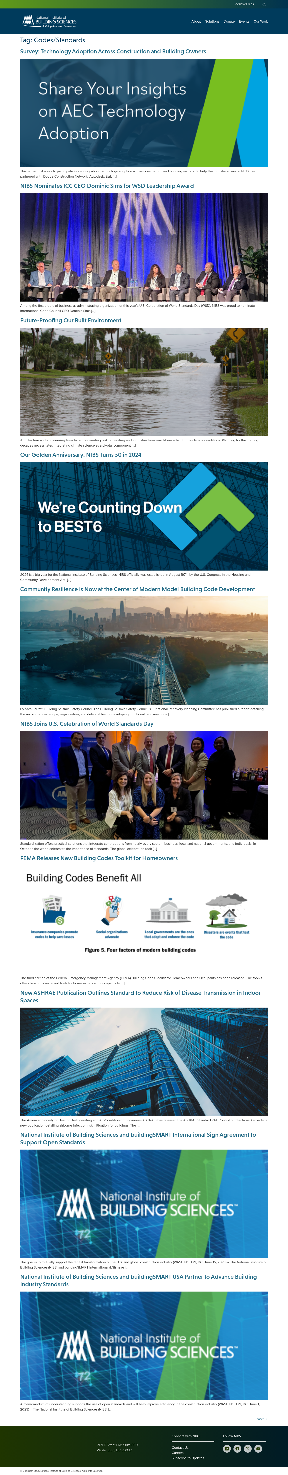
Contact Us (180, 1447)
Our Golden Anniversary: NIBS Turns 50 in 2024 (81, 454)
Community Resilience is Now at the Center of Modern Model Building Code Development (137, 589)
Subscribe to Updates (188, 1457)
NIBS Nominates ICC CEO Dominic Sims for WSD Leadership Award (107, 185)
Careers (177, 1452)
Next (262, 1418)
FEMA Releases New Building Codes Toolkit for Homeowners (99, 858)
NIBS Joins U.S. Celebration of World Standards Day (86, 723)
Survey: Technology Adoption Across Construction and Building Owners (113, 51)
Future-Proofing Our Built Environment (70, 320)
